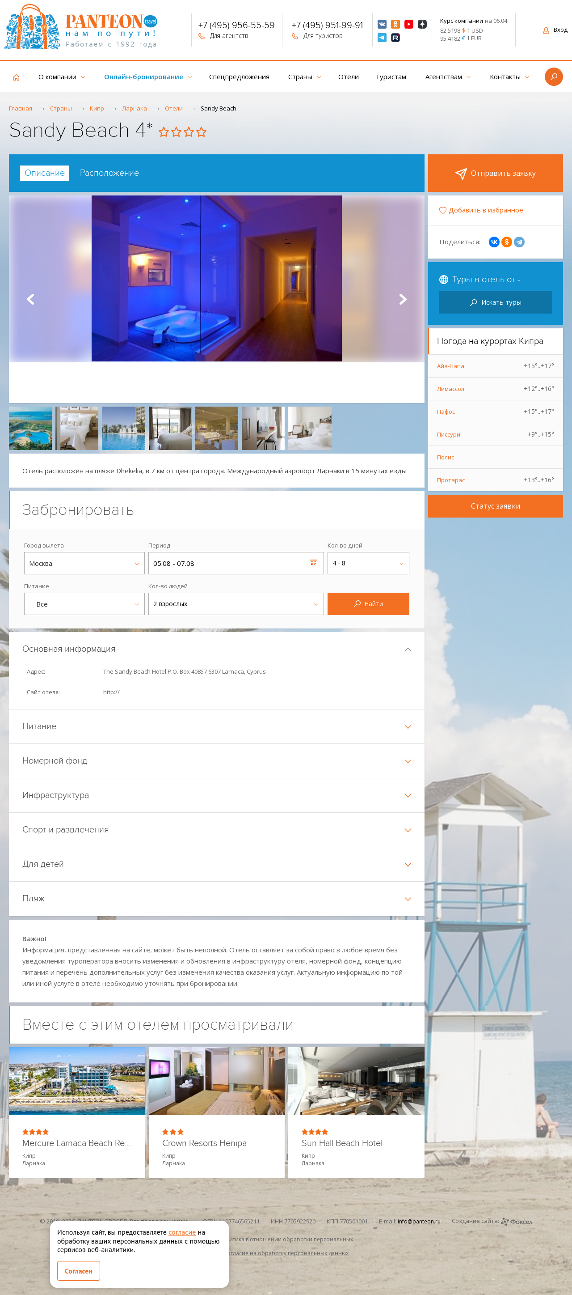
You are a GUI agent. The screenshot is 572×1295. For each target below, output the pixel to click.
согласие (182, 1231)
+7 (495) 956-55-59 (236, 26)
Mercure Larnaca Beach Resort (77, 1143)
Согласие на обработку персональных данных (286, 1253)
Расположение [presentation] (109, 173)
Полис (445, 457)
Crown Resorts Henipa (204, 1143)
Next (403, 299)
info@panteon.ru (419, 1221)
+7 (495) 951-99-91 (327, 26)
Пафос (495, 411)
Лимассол (495, 389)
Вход (555, 29)
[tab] (44, 173)
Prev (30, 299)
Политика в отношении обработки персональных (286, 1239)
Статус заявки (495, 506)
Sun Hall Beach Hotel (342, 1143)
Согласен (79, 1270)
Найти (368, 603)
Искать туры (496, 301)
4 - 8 (338, 563)
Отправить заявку (495, 174)
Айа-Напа (495, 366)
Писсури (495, 434)
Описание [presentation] (45, 173)
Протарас (495, 480)
